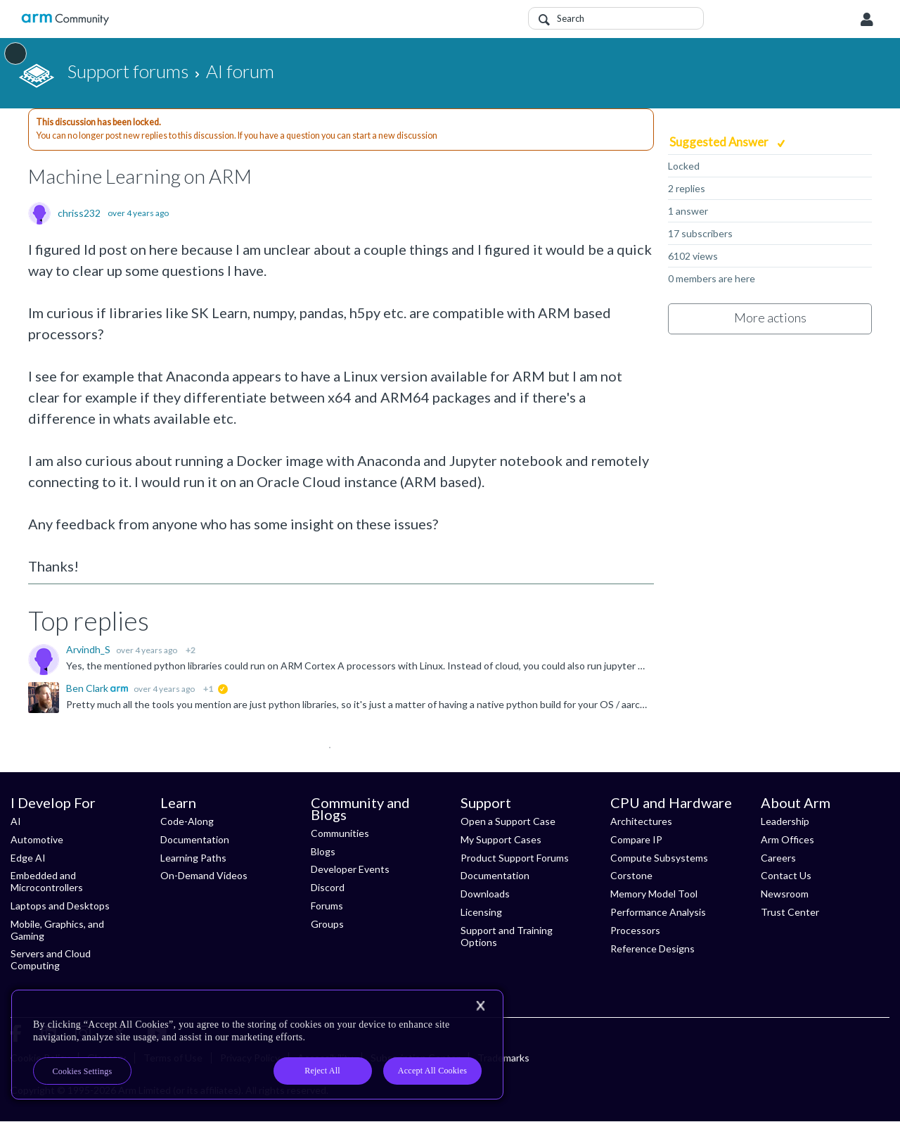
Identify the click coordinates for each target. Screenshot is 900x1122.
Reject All (322, 1071)
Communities (340, 833)
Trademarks (503, 1058)
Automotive (37, 839)
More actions (770, 317)
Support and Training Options (507, 936)
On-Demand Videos (204, 875)
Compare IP (636, 839)
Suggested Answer (720, 141)
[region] (257, 1044)
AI (16, 821)
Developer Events (350, 869)
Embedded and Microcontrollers (47, 881)
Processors (635, 930)
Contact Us (786, 875)
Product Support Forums (515, 858)
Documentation (194, 839)
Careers (778, 858)
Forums (327, 906)
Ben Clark (88, 688)
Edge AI (28, 858)
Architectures (641, 821)
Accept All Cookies (432, 1071)
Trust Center (790, 912)
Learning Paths (193, 858)
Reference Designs (652, 948)
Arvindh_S (89, 649)
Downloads (485, 894)
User (867, 20)
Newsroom (785, 894)
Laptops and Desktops (60, 906)
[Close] (480, 1005)
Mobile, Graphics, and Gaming (57, 930)
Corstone (631, 875)
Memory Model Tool (654, 894)
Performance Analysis (658, 912)
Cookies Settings (82, 1071)
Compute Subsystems (659, 858)
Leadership (785, 821)
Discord (328, 887)
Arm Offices (787, 839)
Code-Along (187, 821)
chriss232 (79, 213)
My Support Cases (501, 839)
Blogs (323, 851)
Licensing (481, 912)
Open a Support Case (508, 821)
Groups (327, 924)
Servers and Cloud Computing (51, 959)
